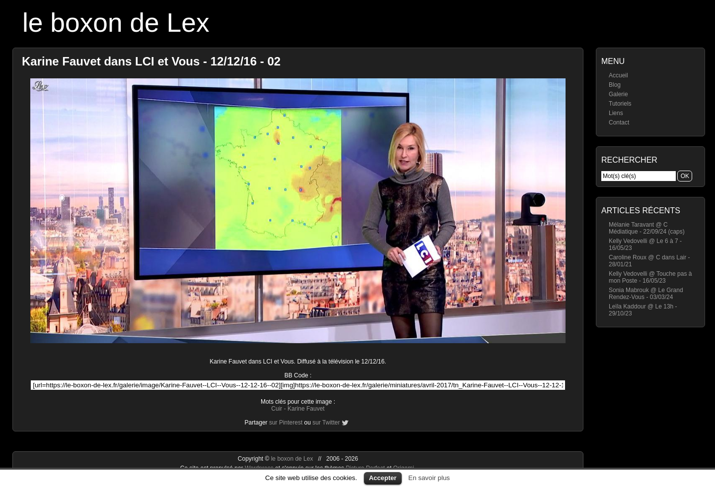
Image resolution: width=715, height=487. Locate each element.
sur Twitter (326, 422)
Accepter (383, 478)
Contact (619, 122)
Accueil (618, 75)
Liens (616, 113)
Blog (615, 84)
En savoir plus (429, 478)
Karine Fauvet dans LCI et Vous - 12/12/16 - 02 (151, 61)
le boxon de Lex (116, 22)
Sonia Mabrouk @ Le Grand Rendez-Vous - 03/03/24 (646, 294)
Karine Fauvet (306, 408)
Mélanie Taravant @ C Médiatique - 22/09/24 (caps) (647, 228)
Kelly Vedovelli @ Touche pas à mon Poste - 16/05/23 (650, 277)
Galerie (618, 94)
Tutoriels (620, 103)
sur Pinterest (285, 422)
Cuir (276, 408)
